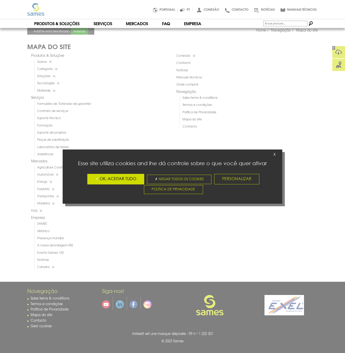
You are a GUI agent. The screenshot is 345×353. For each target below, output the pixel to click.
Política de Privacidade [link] (173, 189)
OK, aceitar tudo (115, 179)
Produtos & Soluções (56, 23)
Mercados (137, 23)
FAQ (166, 23)
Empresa (192, 23)
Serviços (103, 23)
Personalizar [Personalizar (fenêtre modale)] (236, 179)
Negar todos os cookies (179, 179)
